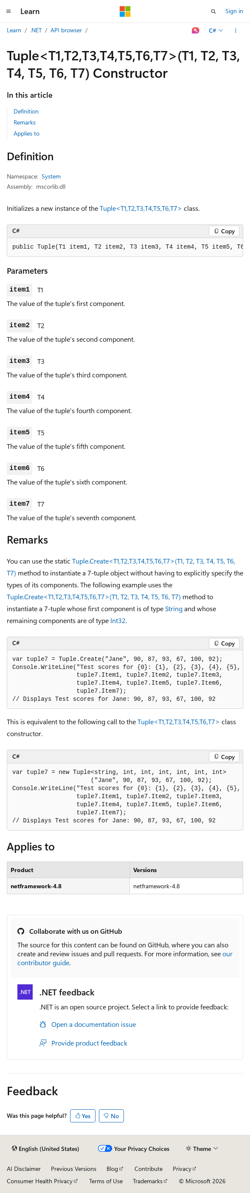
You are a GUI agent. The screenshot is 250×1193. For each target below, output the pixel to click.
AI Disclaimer (24, 1169)
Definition (26, 111)
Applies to (26, 133)
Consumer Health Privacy (40, 1181)
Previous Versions (73, 1169)
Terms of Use (106, 1181)
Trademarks (148, 1181)
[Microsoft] (125, 11)
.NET (36, 30)
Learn (14, 30)
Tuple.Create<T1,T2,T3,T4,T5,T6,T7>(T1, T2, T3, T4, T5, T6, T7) (94, 596)
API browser (66, 30)
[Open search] (213, 11)
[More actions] (235, 30)
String (174, 608)
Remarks (25, 122)
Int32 (118, 620)
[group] (125, 247)
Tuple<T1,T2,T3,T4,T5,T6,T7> (141, 208)
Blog (112, 1169)
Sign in (234, 11)
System (51, 176)
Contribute (149, 1169)
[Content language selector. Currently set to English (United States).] (45, 1149)
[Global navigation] (8, 11)
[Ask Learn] (196, 30)
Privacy (182, 1169)
